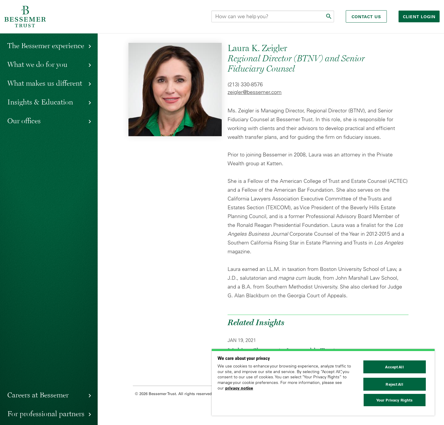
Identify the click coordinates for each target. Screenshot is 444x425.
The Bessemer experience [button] (45, 45)
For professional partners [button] (45, 413)
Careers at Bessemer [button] (38, 394)
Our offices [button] (24, 120)
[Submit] (329, 16)
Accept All (394, 367)
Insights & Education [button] (40, 101)
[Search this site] (272, 16)
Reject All (394, 384)
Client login (420, 16)
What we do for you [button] (37, 64)
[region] (323, 382)
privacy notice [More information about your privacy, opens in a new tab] (239, 388)
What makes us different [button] (44, 83)
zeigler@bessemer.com (255, 92)
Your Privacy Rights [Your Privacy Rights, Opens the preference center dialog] (394, 400)
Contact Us (366, 16)
